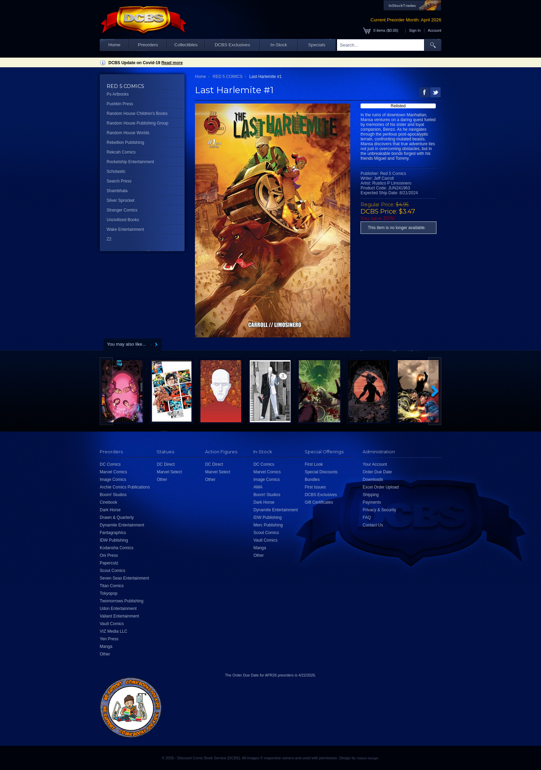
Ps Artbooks (118, 94)
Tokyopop (108, 593)
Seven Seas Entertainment (124, 578)
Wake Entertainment (125, 229)
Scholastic (116, 171)
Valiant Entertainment (119, 616)
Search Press (119, 181)
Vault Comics (112, 623)
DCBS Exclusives (232, 44)
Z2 (109, 239)
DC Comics (110, 464)
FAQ (367, 517)
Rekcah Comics (121, 152)
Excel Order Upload (381, 487)
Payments (372, 502)
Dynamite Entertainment (122, 525)
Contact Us (373, 525)
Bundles (312, 479)
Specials (316, 44)
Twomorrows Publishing (122, 601)
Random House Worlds (128, 132)
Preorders (148, 44)
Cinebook (108, 502)
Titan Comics (112, 585)
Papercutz (109, 563)
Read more (172, 62)
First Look (314, 464)
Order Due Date (377, 472)
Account (434, 30)
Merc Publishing (268, 525)
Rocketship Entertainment (130, 161)
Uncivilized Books (123, 219)
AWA (257, 487)
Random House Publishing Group (137, 123)
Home (114, 44)
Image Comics (113, 479)
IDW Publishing (114, 540)
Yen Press (109, 638)
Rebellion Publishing (125, 142)
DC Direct (166, 464)
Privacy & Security (379, 509)
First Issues (315, 487)
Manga (106, 646)
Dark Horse (110, 509)
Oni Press (109, 555)
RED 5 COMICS (228, 76)
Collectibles (185, 44)
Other (105, 654)
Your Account (375, 464)
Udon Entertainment (118, 608)
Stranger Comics (122, 210)
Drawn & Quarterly (117, 517)
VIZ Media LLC (113, 631)
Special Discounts (321, 472)
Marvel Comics (113, 472)
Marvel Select (169, 472)
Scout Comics (112, 570)
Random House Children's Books (137, 113)
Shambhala (117, 190)
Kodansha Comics (116, 547)
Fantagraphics (113, 532)
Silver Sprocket (121, 200)
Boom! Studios (113, 494)
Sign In (415, 30)
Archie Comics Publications (125, 487)
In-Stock (278, 44)
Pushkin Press (120, 103)
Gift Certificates (319, 502)
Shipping (371, 494)
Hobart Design (367, 758)
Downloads (373, 479)
